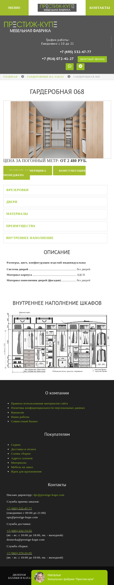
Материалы (17, 214)
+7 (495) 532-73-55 (19, 530)
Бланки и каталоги (23, 578)
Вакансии (17, 412)
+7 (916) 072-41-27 (57, 58)
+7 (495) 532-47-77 (75, 52)
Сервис (16, 444)
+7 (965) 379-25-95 (19, 553)
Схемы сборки (21, 453)
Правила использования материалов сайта (39, 403)
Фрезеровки (17, 190)
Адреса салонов (22, 458)
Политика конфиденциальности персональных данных (48, 407)
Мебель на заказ (22, 467)
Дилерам (19, 575)
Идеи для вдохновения (26, 471)
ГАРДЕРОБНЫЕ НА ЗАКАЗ (45, 76)
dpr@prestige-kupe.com (48, 495)
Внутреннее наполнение (30, 238)
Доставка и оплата (23, 449)
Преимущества (20, 226)
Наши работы (20, 417)
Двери (11, 202)
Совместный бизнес (24, 421)
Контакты (99, 8)
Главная (10, 76)
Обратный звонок (92, 59)
